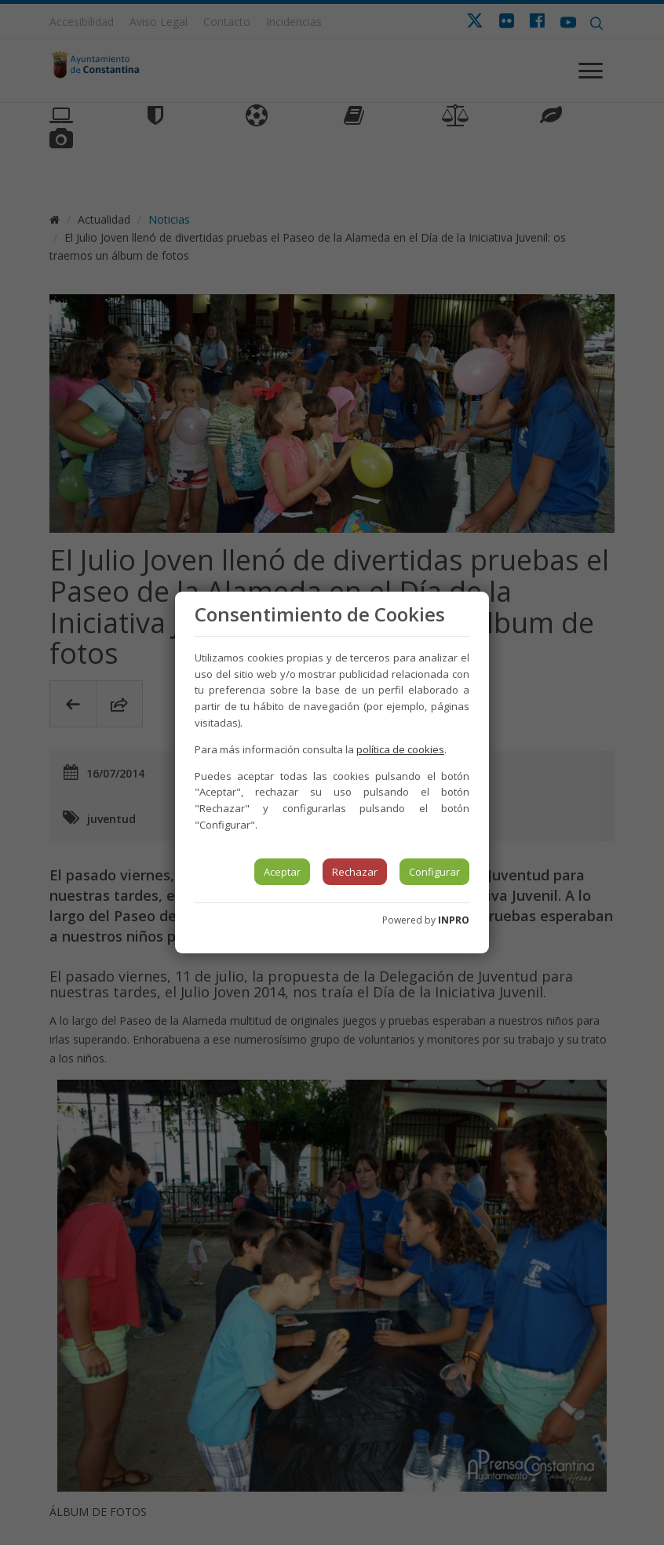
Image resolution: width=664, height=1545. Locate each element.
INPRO (453, 920)
